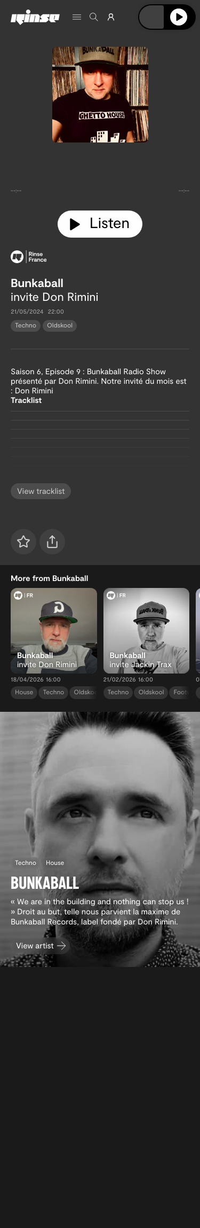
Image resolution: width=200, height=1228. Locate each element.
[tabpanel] (100, 174)
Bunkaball (37, 283)
